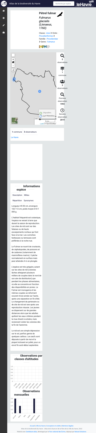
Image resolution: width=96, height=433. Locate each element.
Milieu (26, 195)
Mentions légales (68, 426)
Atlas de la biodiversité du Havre (24, 3)
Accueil (32, 426)
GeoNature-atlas (31, 432)
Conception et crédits (53, 426)
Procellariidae (52, 39)
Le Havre (15, 137)
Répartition (17, 201)
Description (17, 195)
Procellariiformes (46, 36)
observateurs (30, 132)
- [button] (13, 65)
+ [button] (13, 59)
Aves (48, 33)
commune (17, 132)
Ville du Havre (40, 426)
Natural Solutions (80, 432)
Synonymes (29, 201)
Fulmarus (51, 42)
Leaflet (42, 123)
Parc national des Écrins (57, 432)
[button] (13, 62)
